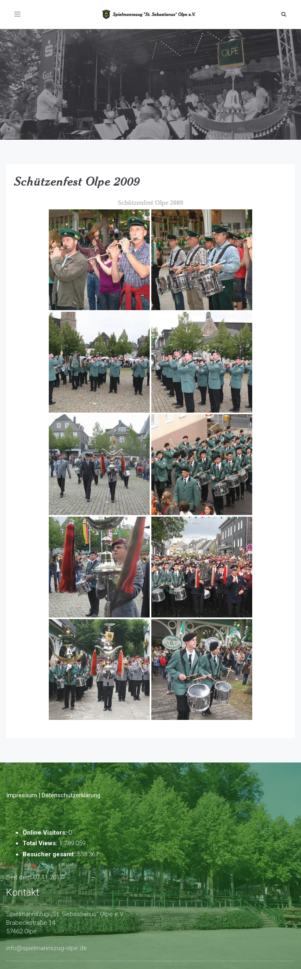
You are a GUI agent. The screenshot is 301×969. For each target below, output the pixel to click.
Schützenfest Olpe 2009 (77, 181)
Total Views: (41, 843)
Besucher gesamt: (50, 854)
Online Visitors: (45, 832)
